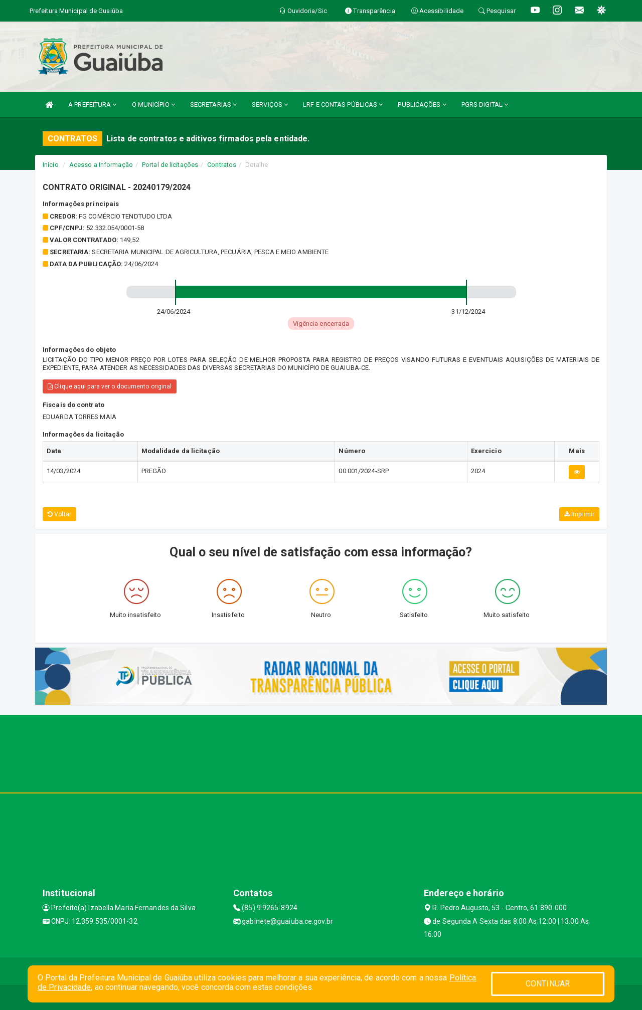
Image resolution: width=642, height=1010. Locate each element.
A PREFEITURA (92, 104)
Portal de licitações (170, 164)
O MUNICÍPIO (153, 104)
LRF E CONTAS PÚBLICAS (343, 104)
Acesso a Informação (101, 164)
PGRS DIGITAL (484, 104)
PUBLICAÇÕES (422, 104)
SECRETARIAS (213, 104)
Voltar (59, 514)
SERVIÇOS (270, 104)
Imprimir (579, 514)
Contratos (221, 164)
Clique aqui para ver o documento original (110, 386)
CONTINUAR (548, 983)
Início (51, 164)
